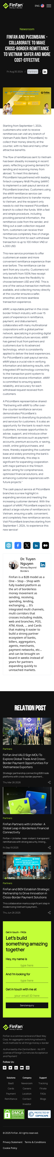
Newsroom (27, 29)
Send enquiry (27, 1005)
